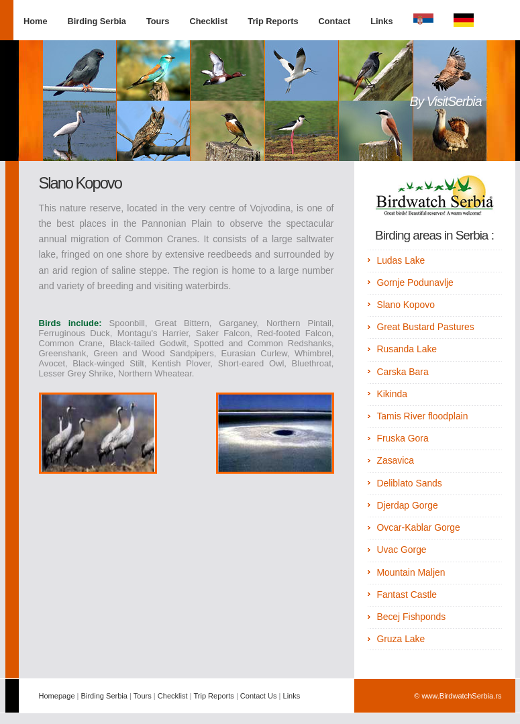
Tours (158, 21)
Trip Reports (273, 21)
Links (381, 21)
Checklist (208, 21)
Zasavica (395, 460)
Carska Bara (402, 371)
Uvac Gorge (401, 549)
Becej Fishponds (411, 616)
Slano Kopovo (405, 304)
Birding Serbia (97, 21)
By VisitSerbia (445, 101)
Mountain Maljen (410, 572)
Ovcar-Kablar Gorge (418, 527)
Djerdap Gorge (406, 505)
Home (35, 21)
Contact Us (258, 696)
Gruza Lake (400, 638)
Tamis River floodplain (422, 416)
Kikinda (391, 394)
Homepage (57, 696)
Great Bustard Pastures (425, 326)
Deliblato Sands (408, 483)
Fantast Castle (406, 594)
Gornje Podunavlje (414, 282)
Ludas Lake (400, 260)
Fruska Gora (402, 438)
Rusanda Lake (406, 349)
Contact (335, 21)
